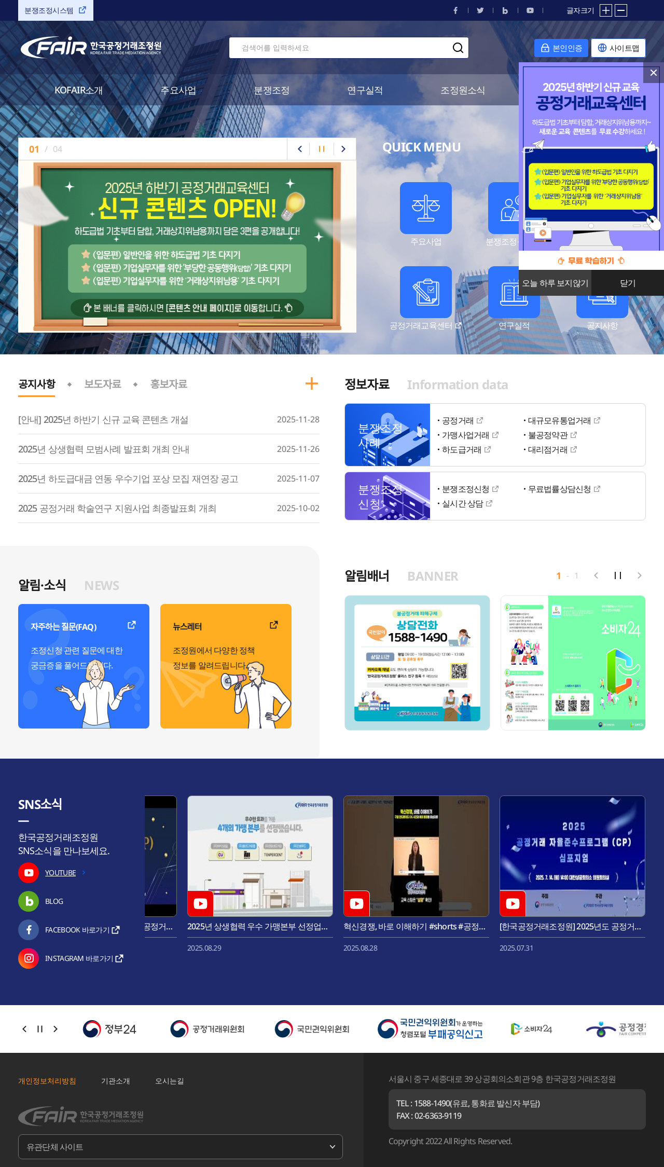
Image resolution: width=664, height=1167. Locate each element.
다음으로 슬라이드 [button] (343, 149)
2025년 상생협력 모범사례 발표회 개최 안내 (104, 449)
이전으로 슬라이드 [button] (300, 149)
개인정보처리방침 (47, 1081)
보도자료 (102, 384)
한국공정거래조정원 (91, 47)
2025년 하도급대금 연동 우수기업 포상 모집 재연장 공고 (128, 478)
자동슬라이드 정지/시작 (321, 149)
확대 (606, 10)
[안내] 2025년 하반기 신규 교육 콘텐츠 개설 (103, 419)
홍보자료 (168, 384)
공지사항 (36, 384)
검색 (458, 48)
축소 (621, 10)
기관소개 (115, 1081)
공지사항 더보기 (312, 383)
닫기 (653, 72)
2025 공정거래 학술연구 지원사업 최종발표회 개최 (117, 508)
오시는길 (169, 1081)
